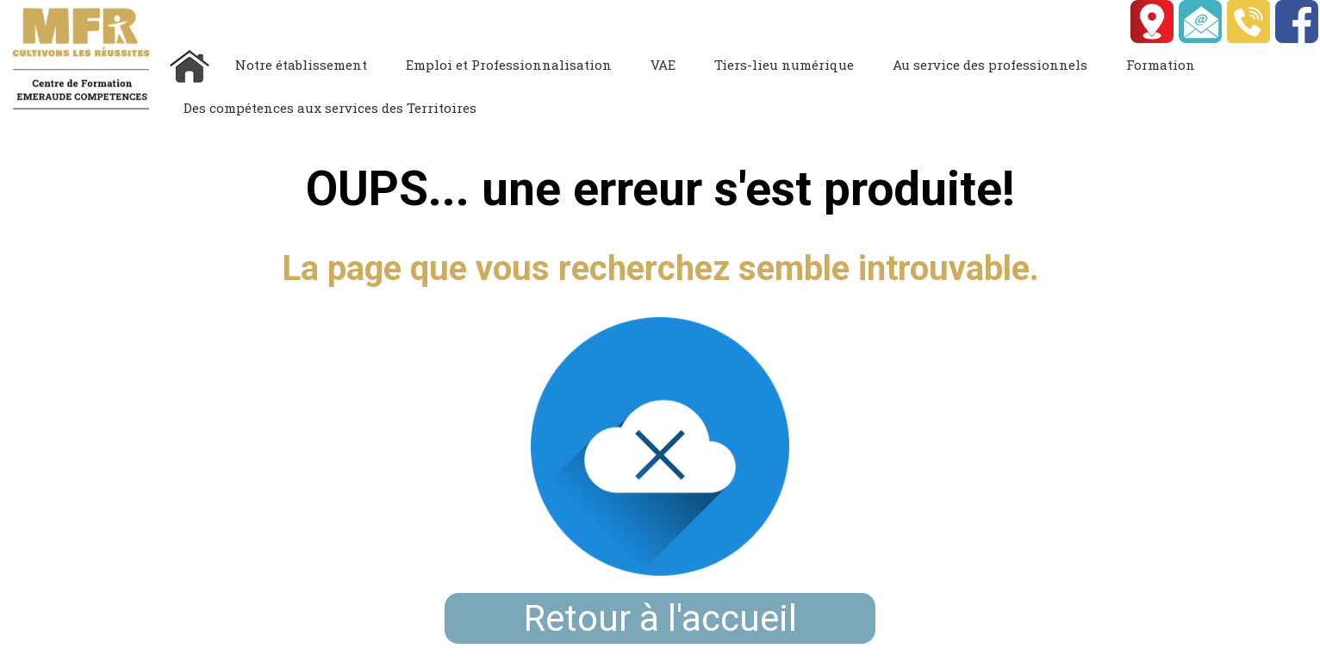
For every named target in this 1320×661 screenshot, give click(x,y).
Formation (1160, 64)
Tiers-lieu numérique (784, 64)
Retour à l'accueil (660, 618)
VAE (663, 64)
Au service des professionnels (990, 64)
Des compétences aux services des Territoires (330, 107)
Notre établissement (301, 64)
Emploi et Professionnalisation (509, 64)
